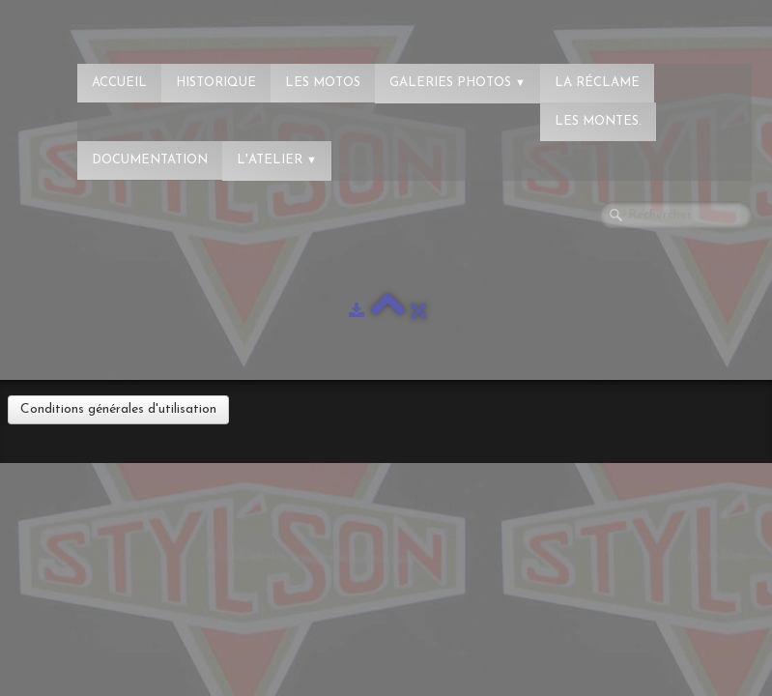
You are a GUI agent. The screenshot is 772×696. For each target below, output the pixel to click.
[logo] (91, 24)
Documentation (150, 160)
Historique (216, 82)
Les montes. (598, 121)
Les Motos (322, 82)
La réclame (597, 82)
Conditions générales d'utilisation (118, 409)
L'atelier (277, 160)
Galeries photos (457, 82)
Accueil (119, 82)
